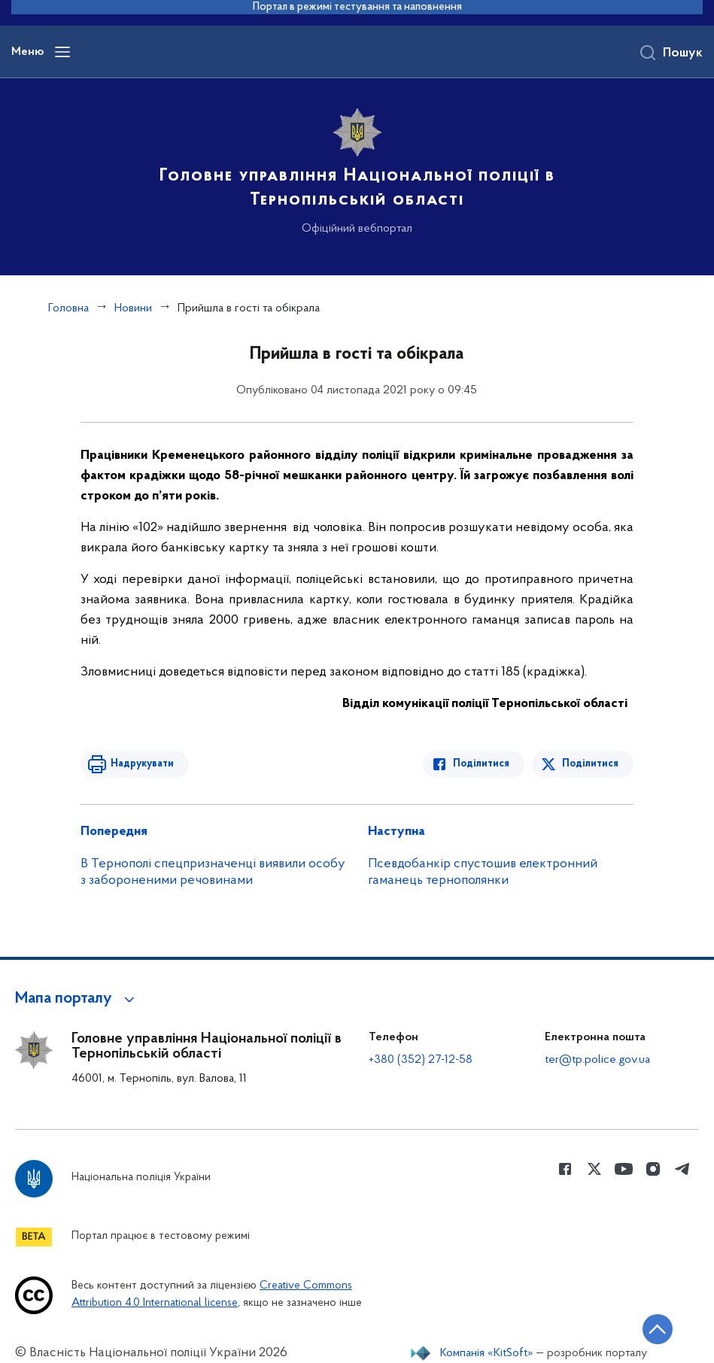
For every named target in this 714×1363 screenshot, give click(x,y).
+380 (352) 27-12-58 (420, 1060)
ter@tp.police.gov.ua (597, 1060)
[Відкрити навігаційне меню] (62, 51)
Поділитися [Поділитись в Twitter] (590, 764)
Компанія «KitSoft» (486, 1353)
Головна (68, 308)
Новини (133, 308)
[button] (77, 999)
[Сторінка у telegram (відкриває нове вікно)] (682, 1169)
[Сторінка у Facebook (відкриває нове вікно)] (565, 1169)
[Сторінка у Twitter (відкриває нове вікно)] (594, 1169)
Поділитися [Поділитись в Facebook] (481, 764)
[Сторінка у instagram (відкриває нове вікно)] (653, 1169)
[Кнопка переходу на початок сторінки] (658, 1329)
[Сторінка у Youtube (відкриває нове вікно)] (624, 1169)
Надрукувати (142, 764)
